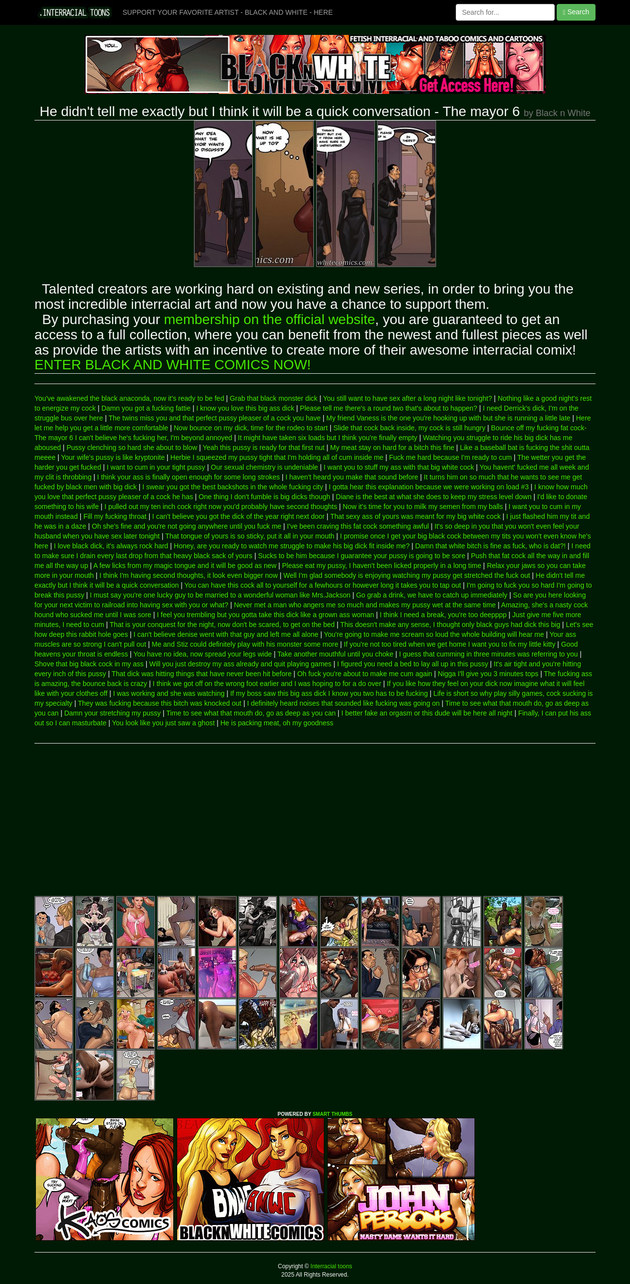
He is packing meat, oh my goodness (277, 723)
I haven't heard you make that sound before (351, 477)
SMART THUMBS (332, 1114)
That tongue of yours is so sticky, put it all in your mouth (250, 536)
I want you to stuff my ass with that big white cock (399, 467)
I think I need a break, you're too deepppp (442, 615)
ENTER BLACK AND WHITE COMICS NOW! (172, 364)
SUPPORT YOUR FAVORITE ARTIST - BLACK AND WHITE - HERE (228, 12)
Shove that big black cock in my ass (89, 664)
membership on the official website (269, 319)
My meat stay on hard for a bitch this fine (392, 447)
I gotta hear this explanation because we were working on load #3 (429, 487)
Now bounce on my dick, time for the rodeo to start (251, 428)
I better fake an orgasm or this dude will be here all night (426, 713)
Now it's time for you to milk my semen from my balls (423, 506)
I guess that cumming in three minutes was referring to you (488, 654)
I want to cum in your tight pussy (156, 467)
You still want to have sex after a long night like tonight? (407, 398)
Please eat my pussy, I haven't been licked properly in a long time (381, 565)
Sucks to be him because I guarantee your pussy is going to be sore (361, 556)
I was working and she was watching (168, 693)
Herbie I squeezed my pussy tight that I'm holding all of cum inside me (276, 457)
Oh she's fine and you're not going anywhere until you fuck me (187, 526)
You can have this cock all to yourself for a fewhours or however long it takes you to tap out (323, 585)
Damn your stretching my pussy (112, 713)
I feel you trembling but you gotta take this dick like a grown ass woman (265, 615)
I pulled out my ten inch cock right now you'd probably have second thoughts (220, 506)
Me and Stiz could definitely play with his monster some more (245, 644)
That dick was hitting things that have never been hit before (202, 674)
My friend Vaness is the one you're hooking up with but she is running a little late (448, 418)
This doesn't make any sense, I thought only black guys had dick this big (450, 624)
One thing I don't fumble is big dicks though (264, 497)
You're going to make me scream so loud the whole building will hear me (434, 634)
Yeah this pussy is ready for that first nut (264, 447)
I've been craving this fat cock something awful (358, 526)
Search (576, 12)
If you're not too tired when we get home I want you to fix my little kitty (450, 644)
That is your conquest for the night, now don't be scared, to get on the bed (222, 624)
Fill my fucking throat (114, 516)
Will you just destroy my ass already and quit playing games (240, 664)
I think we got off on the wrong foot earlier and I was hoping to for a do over (267, 683)
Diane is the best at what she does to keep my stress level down (434, 497)
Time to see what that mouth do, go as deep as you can (251, 713)
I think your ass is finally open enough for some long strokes (188, 477)
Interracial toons (330, 1266)
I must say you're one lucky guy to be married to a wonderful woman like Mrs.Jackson (220, 595)
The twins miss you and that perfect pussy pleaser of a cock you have (214, 418)
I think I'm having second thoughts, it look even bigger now (188, 575)
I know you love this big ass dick (245, 408)
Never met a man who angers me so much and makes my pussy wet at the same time (365, 605)
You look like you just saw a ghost (163, 723)
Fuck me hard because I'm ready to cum (450, 457)
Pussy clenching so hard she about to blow (131, 447)
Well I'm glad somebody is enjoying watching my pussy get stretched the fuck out (407, 575)
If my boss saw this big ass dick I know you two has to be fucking (329, 693)
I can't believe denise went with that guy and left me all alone (225, 634)
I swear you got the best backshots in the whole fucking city (232, 487)
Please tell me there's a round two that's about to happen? (388, 408)
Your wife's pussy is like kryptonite (113, 457)
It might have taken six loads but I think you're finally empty (327, 438)
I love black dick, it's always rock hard (111, 546)
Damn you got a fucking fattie (145, 408)
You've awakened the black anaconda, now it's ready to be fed (129, 398)
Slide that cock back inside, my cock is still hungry (409, 428)
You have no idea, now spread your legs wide (202, 654)
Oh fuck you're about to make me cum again (364, 674)
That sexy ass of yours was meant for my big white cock (415, 516)
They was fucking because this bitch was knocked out (159, 703)
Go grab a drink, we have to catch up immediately (431, 595)
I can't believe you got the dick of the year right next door (238, 516)
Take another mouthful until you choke (335, 654)
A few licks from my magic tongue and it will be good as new (185, 565)
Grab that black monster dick (273, 398)
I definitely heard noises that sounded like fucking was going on (343, 703)
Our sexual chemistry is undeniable (264, 467)
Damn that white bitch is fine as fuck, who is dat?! (490, 546)
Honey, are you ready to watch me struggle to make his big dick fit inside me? (292, 546)
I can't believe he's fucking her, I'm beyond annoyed (153, 438)
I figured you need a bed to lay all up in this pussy (412, 664)
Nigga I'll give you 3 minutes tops (488, 674)
